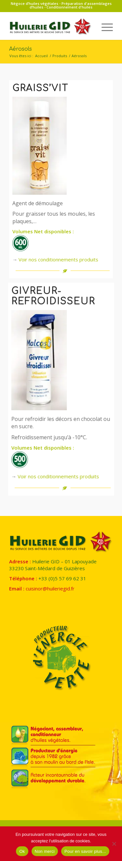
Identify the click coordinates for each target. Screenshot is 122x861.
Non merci (45, 851)
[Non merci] (114, 843)
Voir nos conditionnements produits (58, 259)
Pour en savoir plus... (85, 851)
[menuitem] (104, 27)
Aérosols (20, 49)
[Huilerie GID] (50, 27)
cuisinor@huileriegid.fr (50, 588)
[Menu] (104, 27)
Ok (22, 851)
